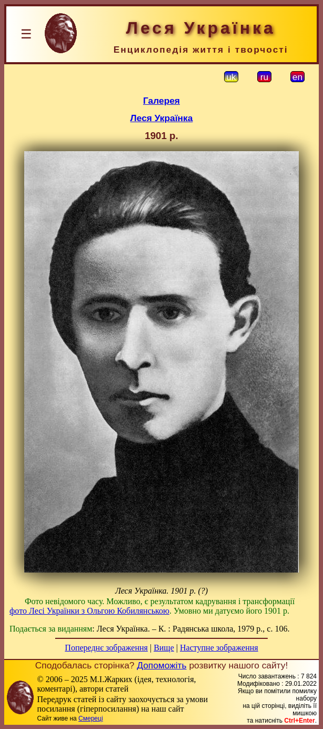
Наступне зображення (219, 647)
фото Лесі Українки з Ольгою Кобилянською (89, 610)
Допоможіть (161, 665)
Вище (164, 647)
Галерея (161, 100)
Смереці (90, 718)
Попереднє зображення (106, 647)
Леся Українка (161, 118)
